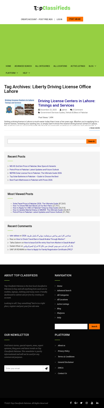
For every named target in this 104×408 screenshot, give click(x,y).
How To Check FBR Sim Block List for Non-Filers (32, 206)
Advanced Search (23, 66)
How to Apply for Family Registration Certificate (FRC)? (50, 249)
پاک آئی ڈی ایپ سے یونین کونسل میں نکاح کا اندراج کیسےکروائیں (48, 246)
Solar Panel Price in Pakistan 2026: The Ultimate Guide (35, 204)
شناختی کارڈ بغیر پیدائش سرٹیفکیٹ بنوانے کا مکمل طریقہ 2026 (46, 236)
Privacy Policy (64, 351)
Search (94, 326)
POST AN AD (74, 19)
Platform (10, 73)
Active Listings (78, 66)
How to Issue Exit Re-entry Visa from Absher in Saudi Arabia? (49, 243)
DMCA (60, 368)
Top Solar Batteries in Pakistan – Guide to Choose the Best (34, 176)
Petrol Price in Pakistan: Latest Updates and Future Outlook (34, 170)
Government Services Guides (53, 112)
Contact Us (62, 373)
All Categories (42, 66)
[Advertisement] (52, 42)
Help (25, 73)
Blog (91, 66)
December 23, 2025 (48, 110)
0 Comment (78, 110)
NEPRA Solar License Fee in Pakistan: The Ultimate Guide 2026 (36, 173)
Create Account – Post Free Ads (37, 19)
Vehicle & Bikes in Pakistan (77, 112)
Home (8, 66)
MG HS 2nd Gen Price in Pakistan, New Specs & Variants (33, 166)
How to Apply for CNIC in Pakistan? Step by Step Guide (35, 208)
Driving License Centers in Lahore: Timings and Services (66, 103)
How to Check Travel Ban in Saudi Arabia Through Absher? (40, 239)
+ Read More (94, 128)
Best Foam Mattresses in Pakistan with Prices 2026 (31, 180)
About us (61, 345)
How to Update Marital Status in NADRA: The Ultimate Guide (38, 210)
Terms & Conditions (66, 356)
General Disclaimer (66, 362)
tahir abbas (14, 236)
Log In (59, 19)
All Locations (60, 66)
